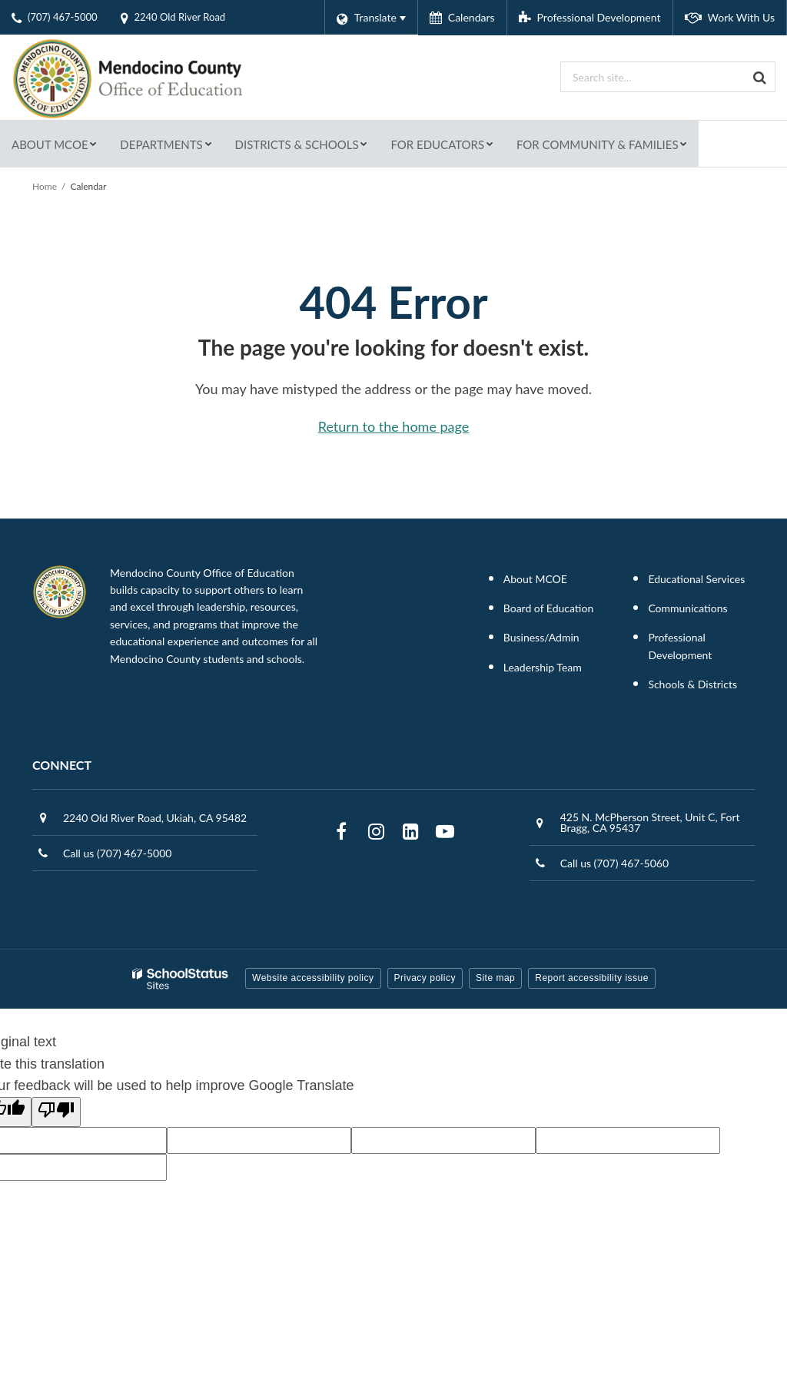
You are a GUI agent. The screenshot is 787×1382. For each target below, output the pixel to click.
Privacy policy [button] (425, 978)
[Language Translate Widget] (370, 17)
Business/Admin (541, 637)
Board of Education (548, 608)
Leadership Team (542, 667)
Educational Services (696, 578)
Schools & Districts (692, 684)
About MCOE (535, 578)
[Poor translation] (56, 1112)
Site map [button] (495, 978)
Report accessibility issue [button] (592, 978)
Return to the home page (394, 426)
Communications (687, 608)
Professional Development (680, 646)
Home (44, 186)
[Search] (760, 76)
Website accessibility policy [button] (313, 978)
